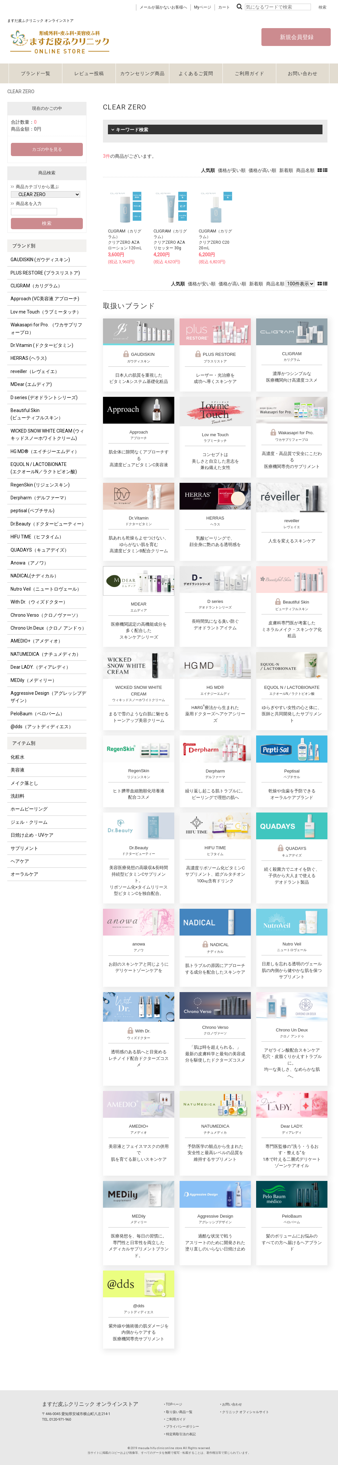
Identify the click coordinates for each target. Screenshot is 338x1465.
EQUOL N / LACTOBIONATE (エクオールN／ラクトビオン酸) (44, 468)
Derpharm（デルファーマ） (40, 497)
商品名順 (305, 170)
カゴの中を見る (47, 149)
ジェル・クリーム (29, 822)
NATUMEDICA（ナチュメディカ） (46, 654)
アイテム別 (23, 743)
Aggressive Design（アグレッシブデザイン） (48, 697)
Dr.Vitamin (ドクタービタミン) (42, 345)
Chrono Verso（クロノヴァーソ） (46, 615)
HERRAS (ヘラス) (29, 358)
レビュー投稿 (89, 73)
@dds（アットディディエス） (42, 726)
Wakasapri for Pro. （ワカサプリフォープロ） (46, 328)
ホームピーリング (29, 809)
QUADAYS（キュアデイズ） (40, 550)
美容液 (17, 770)
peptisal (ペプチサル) (32, 510)
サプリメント (24, 848)
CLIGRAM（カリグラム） (36, 285)
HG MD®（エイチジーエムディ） (45, 451)
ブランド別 (23, 245)
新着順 (286, 170)
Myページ (202, 7)
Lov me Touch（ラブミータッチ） (46, 311)
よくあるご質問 (196, 73)
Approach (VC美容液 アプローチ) (45, 298)
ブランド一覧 (36, 73)
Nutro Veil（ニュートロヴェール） (46, 589)
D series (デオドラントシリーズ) (44, 397)
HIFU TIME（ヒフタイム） (37, 536)
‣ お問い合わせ (231, 1404)
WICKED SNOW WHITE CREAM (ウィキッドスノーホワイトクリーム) (47, 434)
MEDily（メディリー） (34, 680)
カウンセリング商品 (142, 73)
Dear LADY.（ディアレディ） (41, 667)
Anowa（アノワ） (30, 562)
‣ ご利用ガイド (175, 1419)
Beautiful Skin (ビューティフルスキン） (37, 414)
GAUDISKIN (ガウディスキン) (40, 259)
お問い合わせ (303, 73)
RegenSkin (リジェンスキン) (40, 484)
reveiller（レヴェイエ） (35, 371)
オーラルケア (24, 874)
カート (224, 7)
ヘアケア (20, 861)
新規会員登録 (296, 37)
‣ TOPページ (173, 1404)
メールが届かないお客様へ (163, 7)
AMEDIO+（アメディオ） (37, 641)
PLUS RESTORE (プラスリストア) (45, 272)
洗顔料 (17, 796)
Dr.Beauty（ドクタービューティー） (48, 523)
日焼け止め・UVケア (32, 835)
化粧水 (17, 757)
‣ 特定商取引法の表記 (180, 1434)
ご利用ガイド (249, 73)
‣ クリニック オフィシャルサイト (244, 1412)
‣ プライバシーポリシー (181, 1426)
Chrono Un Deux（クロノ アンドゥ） (48, 628)
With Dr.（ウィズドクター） (39, 602)
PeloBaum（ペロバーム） (38, 713)
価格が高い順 (262, 170)
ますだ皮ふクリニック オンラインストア (90, 1404)
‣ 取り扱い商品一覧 (178, 1412)
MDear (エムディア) (31, 384)
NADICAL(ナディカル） (35, 575)
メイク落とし (24, 783)
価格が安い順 (232, 170)
